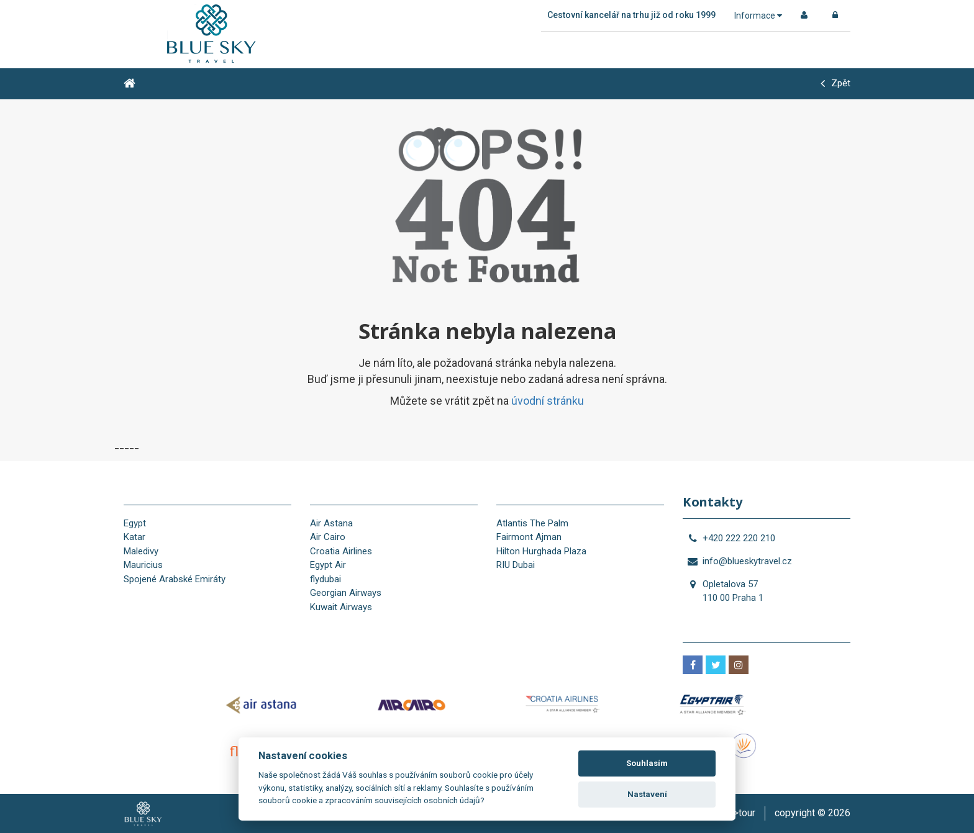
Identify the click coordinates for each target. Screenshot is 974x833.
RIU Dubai (515, 564)
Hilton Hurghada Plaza (541, 551)
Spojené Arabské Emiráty (174, 579)
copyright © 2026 (812, 813)
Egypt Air (328, 564)
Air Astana (331, 523)
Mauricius (143, 564)
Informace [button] (758, 15)
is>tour (740, 813)
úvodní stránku (547, 400)
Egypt (135, 523)
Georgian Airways (345, 592)
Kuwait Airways (341, 607)
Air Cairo (327, 537)
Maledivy (141, 551)
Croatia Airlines (341, 551)
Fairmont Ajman (529, 537)
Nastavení (647, 794)
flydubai (325, 579)
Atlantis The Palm (532, 523)
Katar (134, 537)
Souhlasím (647, 763)
